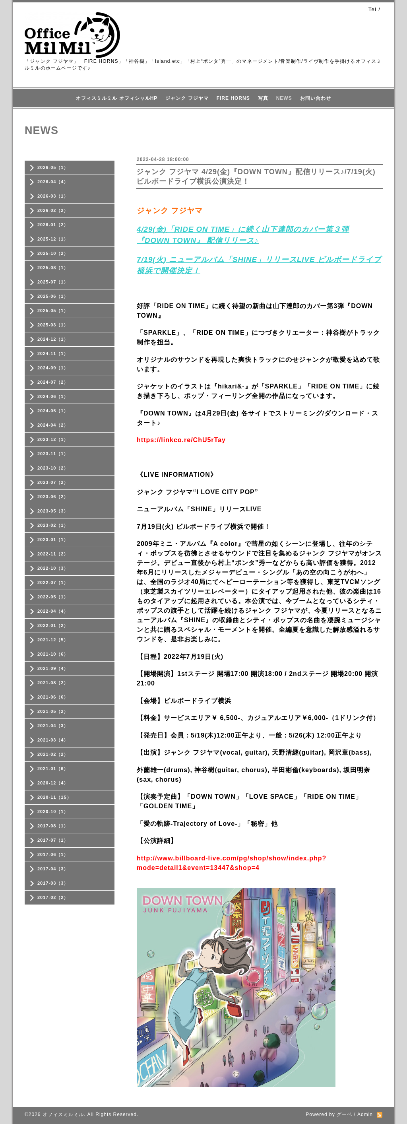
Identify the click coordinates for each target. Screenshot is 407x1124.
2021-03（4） (53, 740)
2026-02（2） (53, 210)
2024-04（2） (53, 425)
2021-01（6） (53, 768)
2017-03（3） (53, 883)
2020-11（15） (54, 797)
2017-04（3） (53, 868)
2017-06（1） (53, 854)
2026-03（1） (53, 196)
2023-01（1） (53, 539)
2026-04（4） (53, 181)
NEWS (284, 98)
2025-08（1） (53, 267)
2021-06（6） (53, 697)
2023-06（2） (53, 496)
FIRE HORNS (233, 98)
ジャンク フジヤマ (186, 98)
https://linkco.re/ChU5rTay (181, 440)
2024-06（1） (53, 396)
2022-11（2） (53, 553)
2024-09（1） (53, 367)
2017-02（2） (53, 897)
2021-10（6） (53, 654)
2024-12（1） (53, 339)
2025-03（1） (53, 324)
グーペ (344, 1114)
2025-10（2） (53, 253)
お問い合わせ (315, 98)
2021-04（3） (53, 725)
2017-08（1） (53, 825)
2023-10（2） (53, 468)
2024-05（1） (53, 410)
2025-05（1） (53, 310)
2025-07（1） (53, 282)
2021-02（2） (53, 754)
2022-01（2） (53, 625)
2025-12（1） (53, 239)
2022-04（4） (53, 611)
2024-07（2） (53, 382)
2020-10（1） (53, 811)
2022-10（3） (53, 568)
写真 (263, 98)
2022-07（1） (53, 582)
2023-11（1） (53, 453)
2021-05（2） (53, 711)
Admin (365, 1114)
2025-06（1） (53, 296)
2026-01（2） (53, 224)
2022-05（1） (53, 596)
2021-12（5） (53, 639)
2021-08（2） (53, 682)
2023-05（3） (53, 511)
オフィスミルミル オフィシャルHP (116, 98)
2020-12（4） (53, 782)
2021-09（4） (53, 668)
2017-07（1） (53, 840)
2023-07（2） (53, 482)
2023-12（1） (53, 439)
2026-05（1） (53, 167)
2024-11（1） (53, 353)
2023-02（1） (53, 525)
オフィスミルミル (63, 1114)
